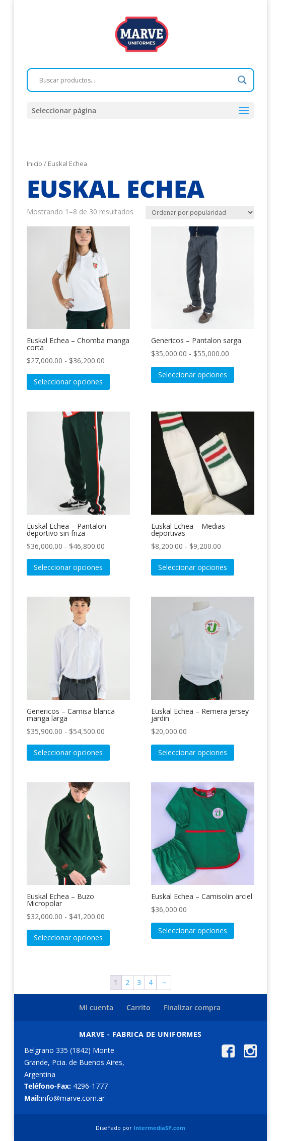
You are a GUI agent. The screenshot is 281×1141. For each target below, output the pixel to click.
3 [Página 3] (139, 982)
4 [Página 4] (151, 982)
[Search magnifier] (242, 80)
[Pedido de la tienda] (200, 212)
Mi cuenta (96, 1007)
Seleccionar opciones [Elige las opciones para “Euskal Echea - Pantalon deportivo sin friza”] (68, 567)
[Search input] (136, 80)
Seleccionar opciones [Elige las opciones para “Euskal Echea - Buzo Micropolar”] (68, 937)
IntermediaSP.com (159, 1127)
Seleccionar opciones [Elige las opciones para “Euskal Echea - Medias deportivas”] (192, 567)
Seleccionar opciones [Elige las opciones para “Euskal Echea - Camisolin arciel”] (192, 930)
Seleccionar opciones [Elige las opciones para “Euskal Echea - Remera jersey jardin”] (192, 752)
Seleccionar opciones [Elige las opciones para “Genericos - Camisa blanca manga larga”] (68, 752)
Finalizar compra (192, 1007)
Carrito (138, 1007)
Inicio (34, 163)
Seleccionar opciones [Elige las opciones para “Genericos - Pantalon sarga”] (192, 374)
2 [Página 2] (127, 982)
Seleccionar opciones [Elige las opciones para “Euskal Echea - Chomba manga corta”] (68, 381)
